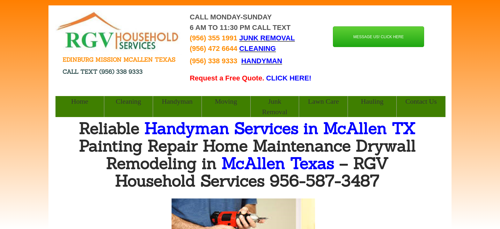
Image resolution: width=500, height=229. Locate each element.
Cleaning (128, 101)
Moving (226, 101)
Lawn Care (323, 101)
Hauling (372, 101)
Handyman (177, 101)
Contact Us (421, 101)
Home (79, 101)
